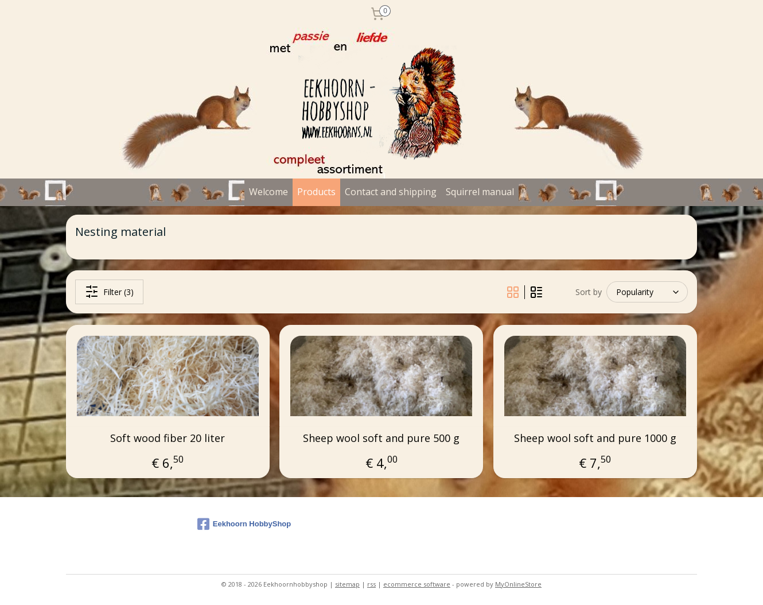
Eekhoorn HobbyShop (244, 524)
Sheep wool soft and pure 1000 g (595, 438)
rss (371, 584)
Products (316, 191)
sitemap (347, 584)
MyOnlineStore (518, 584)
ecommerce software (416, 584)
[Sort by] (647, 292)
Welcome (268, 191)
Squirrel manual (480, 191)
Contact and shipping (391, 191)
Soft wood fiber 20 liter (167, 438)
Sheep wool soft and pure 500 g (381, 438)
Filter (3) (109, 291)
